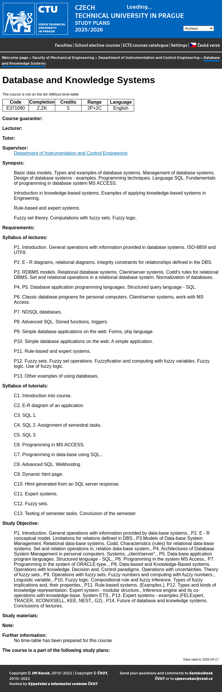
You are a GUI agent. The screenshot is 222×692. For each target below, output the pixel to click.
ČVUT (102, 673)
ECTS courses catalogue (145, 45)
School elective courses (97, 45)
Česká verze (205, 45)
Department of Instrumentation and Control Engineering (148, 57)
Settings (179, 45)
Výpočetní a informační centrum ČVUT (63, 683)
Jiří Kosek (41, 673)
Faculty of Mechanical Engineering (63, 57)
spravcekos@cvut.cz (194, 678)
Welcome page (15, 57)
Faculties (63, 45)
